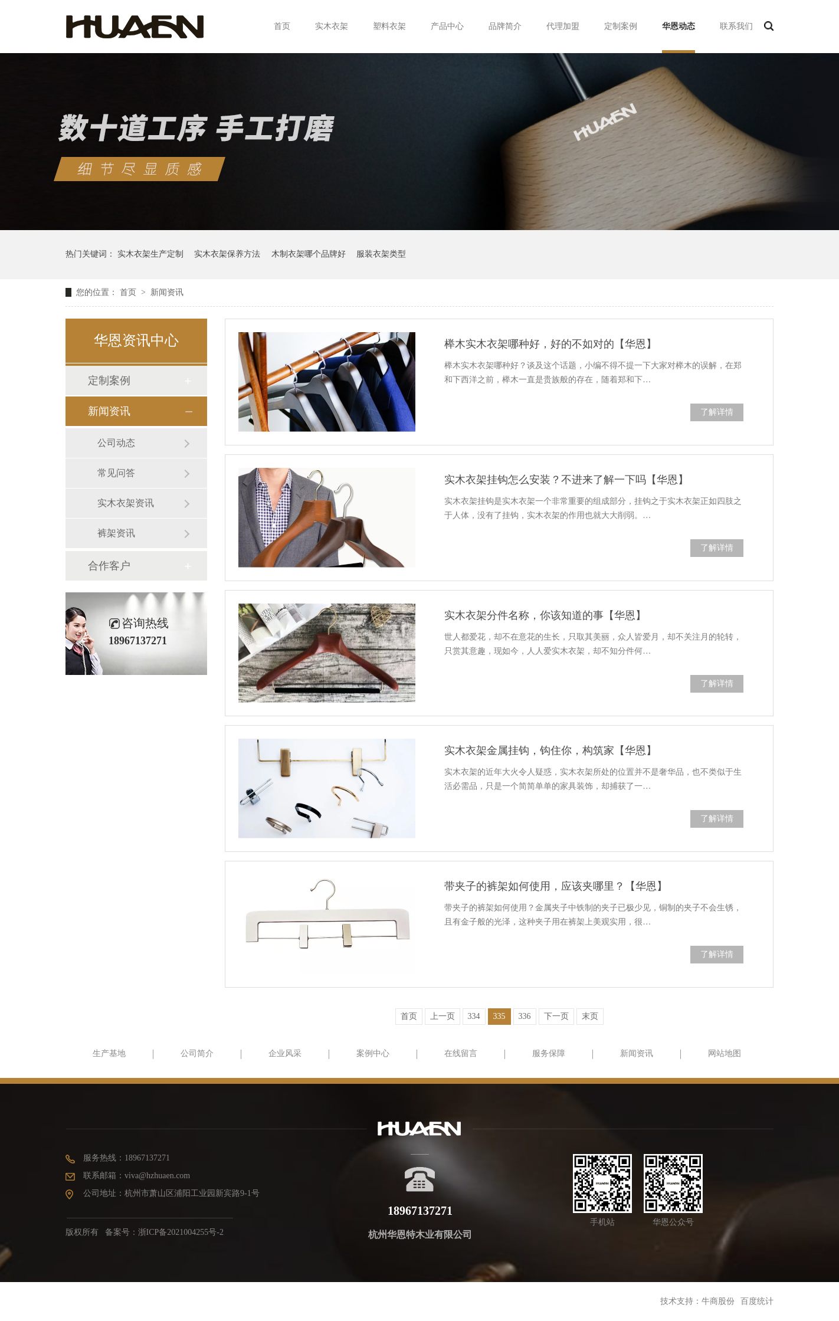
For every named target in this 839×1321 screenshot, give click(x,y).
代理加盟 (562, 26)
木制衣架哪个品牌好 (308, 254)
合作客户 (109, 566)
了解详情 (716, 412)
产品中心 (447, 26)
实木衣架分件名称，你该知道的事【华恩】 (545, 615)
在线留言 (460, 1053)
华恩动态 (678, 26)
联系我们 (736, 26)
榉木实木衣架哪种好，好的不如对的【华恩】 (550, 344)
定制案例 (620, 26)
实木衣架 (331, 26)
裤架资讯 (116, 533)
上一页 (442, 1016)
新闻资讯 (166, 292)
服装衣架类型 (381, 254)
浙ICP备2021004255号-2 (181, 1232)
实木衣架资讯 (125, 503)
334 (474, 1016)
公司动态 (116, 443)
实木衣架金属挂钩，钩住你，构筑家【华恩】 (550, 750)
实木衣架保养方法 (227, 254)
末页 (590, 1016)
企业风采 (284, 1053)
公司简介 (197, 1053)
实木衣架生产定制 (150, 254)
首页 (282, 26)
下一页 (556, 1016)
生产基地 (109, 1053)
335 (499, 1016)
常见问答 (116, 473)
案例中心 (372, 1053)
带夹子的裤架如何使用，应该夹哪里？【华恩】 (555, 886)
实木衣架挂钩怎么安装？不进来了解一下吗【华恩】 (566, 480)
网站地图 (724, 1053)
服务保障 (548, 1053)
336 (525, 1016)
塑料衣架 (389, 26)
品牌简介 (505, 26)
